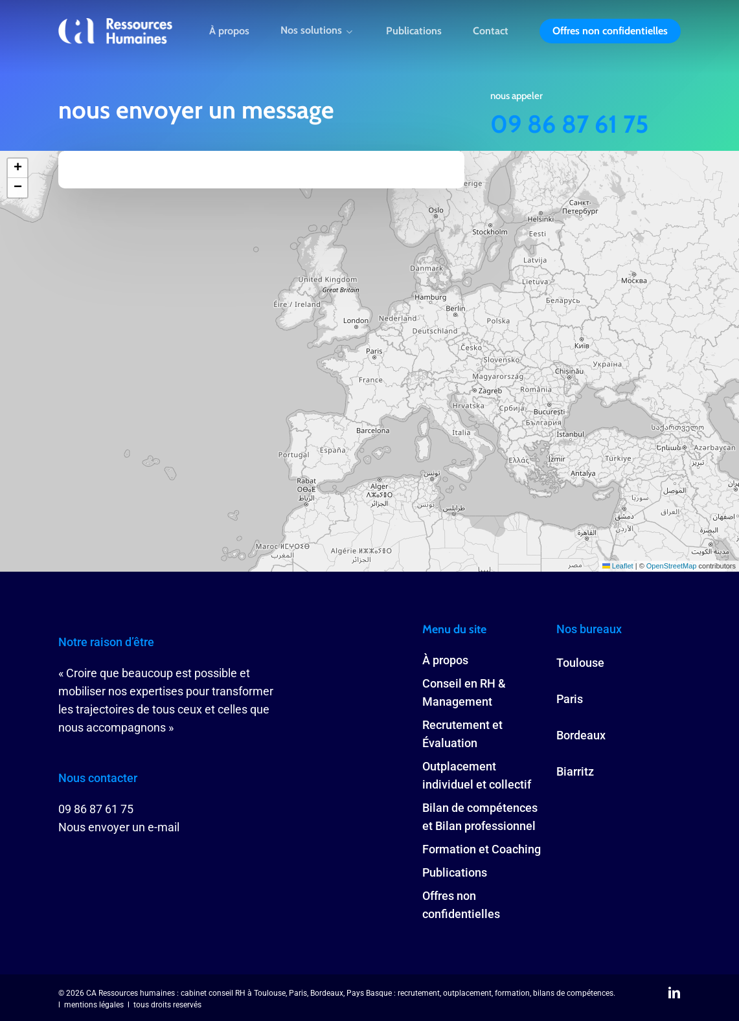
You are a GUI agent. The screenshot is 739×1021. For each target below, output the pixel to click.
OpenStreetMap (671, 566)
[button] (17, 168)
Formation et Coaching (481, 849)
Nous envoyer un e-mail (118, 827)
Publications (454, 872)
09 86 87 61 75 (569, 124)
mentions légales (94, 1004)
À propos (445, 660)
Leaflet (617, 566)
